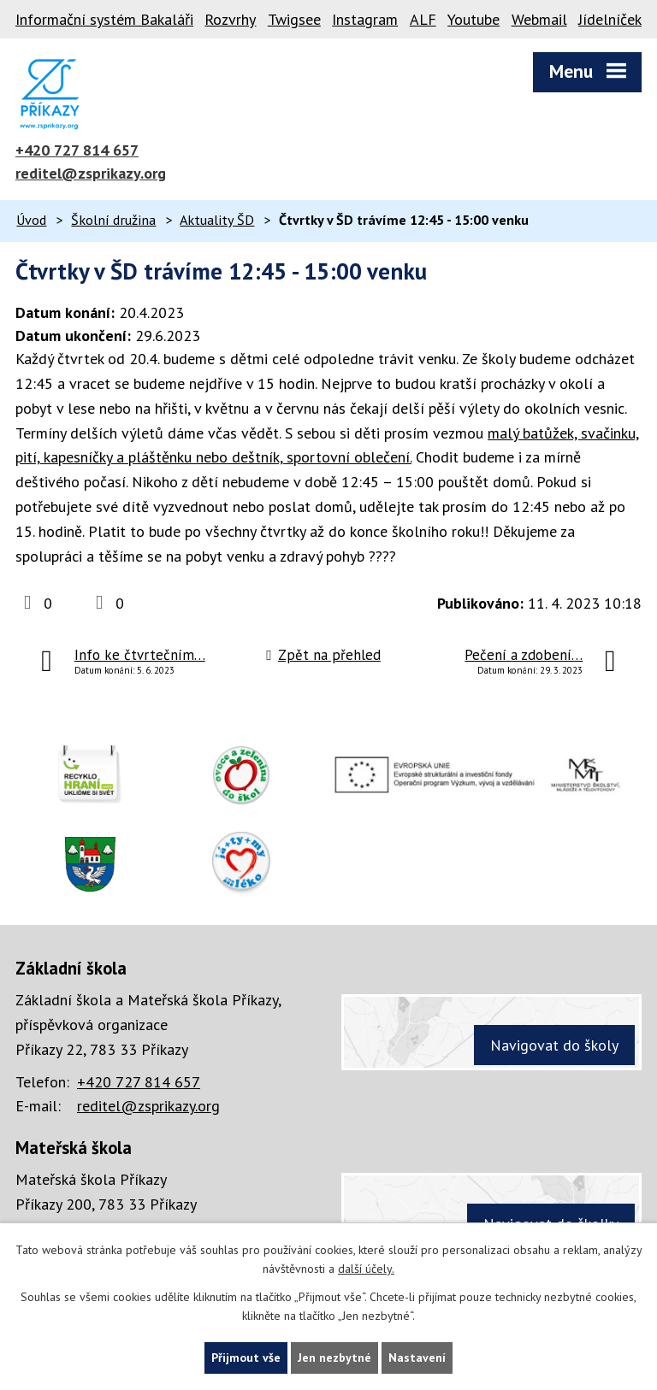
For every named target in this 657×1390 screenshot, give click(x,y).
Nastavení (417, 1357)
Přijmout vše (246, 1357)
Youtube (473, 19)
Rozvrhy (230, 19)
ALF (423, 19)
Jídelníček (610, 19)
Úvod (31, 219)
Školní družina (113, 219)
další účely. (366, 1269)
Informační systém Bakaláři (104, 19)
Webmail (539, 19)
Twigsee (294, 19)
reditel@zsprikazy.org (90, 173)
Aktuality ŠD (217, 219)
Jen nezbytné (334, 1357)
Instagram (365, 19)
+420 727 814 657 (77, 150)
